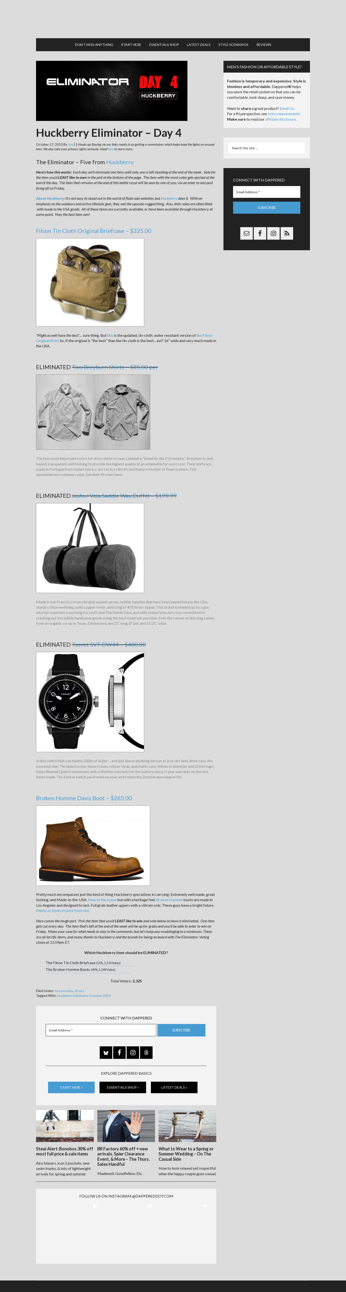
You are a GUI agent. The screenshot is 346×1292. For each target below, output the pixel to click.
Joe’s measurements (284, 111)
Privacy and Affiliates (220, 1277)
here (111, 147)
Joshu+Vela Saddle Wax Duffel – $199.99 (124, 493)
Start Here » (71, 1085)
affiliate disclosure (280, 117)
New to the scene (102, 897)
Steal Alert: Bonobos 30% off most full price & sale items (64, 1148)
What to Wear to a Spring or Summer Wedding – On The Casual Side (186, 1151)
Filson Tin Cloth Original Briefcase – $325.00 (93, 228)
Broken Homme (169, 897)
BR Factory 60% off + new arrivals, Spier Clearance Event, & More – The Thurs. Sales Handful (123, 1153)
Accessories (64, 988)
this (110, 333)
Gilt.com (244, 1277)
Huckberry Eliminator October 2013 (84, 993)
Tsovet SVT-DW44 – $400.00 (109, 642)
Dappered (173, 18)
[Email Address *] (101, 1028)
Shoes (79, 988)
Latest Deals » (174, 1085)
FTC (255, 1277)
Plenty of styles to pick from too (62, 908)
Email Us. (287, 106)
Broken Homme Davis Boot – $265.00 (84, 795)
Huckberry (120, 159)
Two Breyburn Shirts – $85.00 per (115, 364)
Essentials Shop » (123, 1085)
